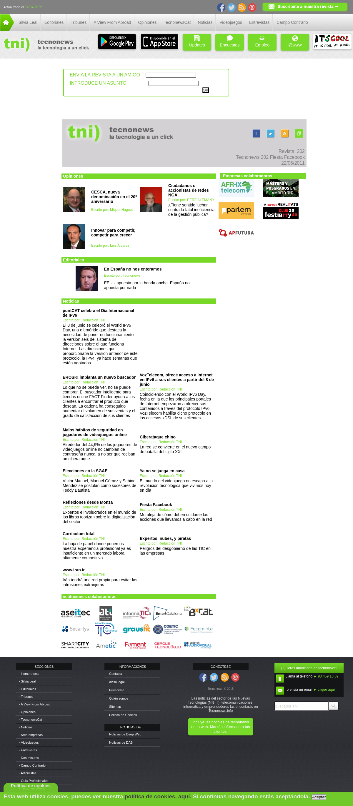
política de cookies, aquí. (158, 796)
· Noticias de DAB (120, 742)
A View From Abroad (112, 22)
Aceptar (319, 797)
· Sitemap (114, 706)
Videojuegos (230, 22)
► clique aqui (324, 689)
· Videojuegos (29, 742)
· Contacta (114, 673)
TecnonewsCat (177, 22)
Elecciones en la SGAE (85, 470)
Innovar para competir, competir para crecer (113, 232)
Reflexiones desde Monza (88, 502)
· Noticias (25, 727)
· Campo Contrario (32, 765)
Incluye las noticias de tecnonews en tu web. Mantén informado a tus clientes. (220, 727)
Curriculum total (78, 533)
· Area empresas (31, 735)
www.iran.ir (74, 570)
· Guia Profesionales (33, 780)
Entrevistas (259, 22)
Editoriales (54, 22)
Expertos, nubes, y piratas (165, 538)
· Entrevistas (28, 750)
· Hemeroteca (29, 673)
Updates (197, 41)
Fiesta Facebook (156, 504)
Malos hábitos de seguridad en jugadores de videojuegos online (95, 432)
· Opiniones (27, 712)
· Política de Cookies (122, 715)
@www (295, 41)
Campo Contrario (292, 22)
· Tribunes (26, 696)
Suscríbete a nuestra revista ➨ (307, 6)
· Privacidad (115, 690)
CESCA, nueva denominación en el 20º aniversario (114, 197)
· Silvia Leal (27, 681)
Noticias (205, 22)
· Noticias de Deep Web (124, 734)
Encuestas (229, 41)
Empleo (262, 41)
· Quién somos (117, 698)
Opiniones (147, 22)
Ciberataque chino (158, 437)
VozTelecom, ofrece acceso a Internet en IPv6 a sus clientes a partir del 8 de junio (177, 380)
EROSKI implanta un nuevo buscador (99, 377)
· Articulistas (27, 773)
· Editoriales (27, 689)
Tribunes (78, 22)
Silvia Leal (28, 22)
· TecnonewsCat (30, 719)
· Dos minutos (29, 758)
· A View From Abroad (34, 704)
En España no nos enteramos (133, 269)
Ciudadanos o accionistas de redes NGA (188, 190)
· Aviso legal (116, 682)
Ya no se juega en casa (162, 470)
